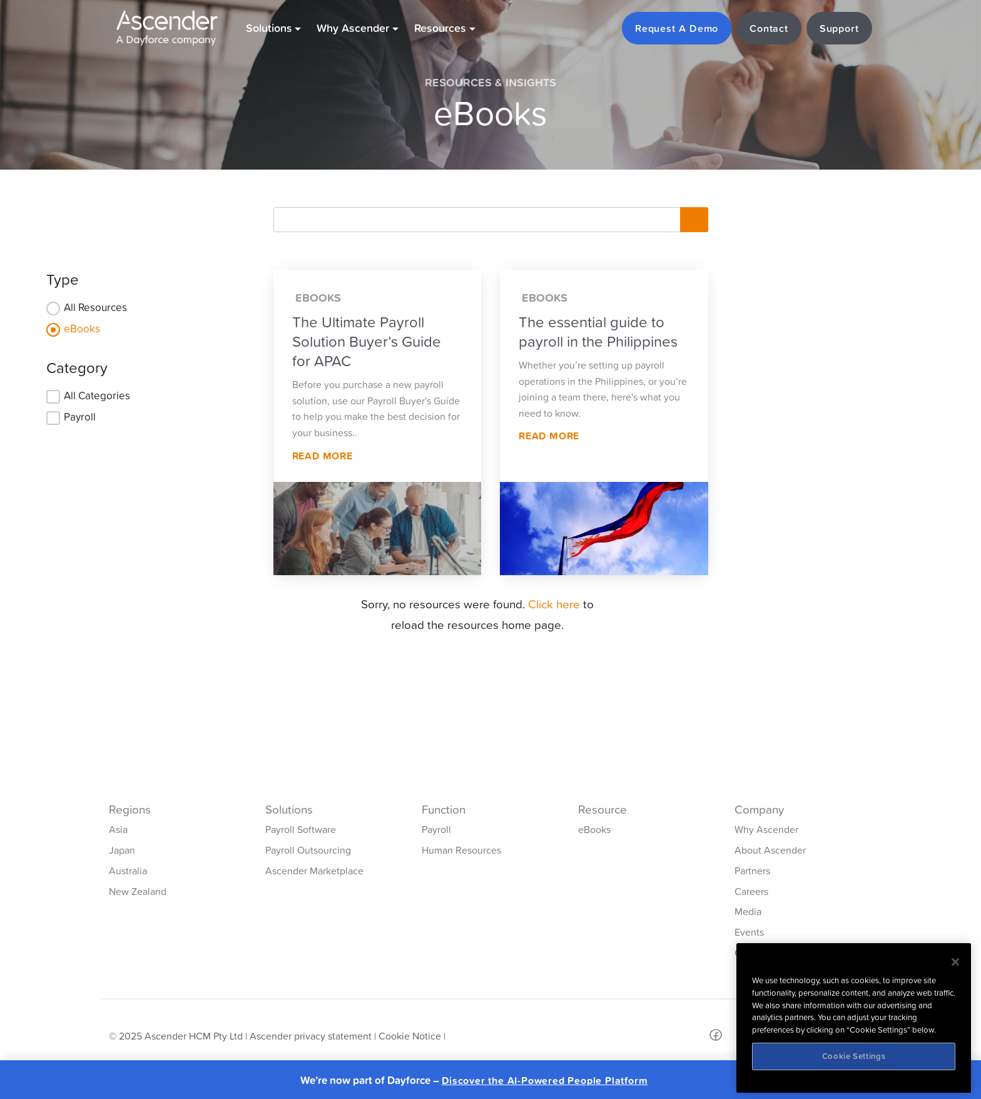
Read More (322, 455)
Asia (118, 829)
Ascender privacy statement (311, 1035)
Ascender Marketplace (314, 870)
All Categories (97, 395)
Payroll (80, 417)
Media (747, 911)
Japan (122, 849)
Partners (752, 870)
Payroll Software (300, 829)
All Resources (95, 307)
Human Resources (461, 849)
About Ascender (770, 849)
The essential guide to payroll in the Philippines (598, 331)
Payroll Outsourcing (308, 849)
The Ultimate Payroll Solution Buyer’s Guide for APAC (366, 341)
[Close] (955, 962)
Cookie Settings (854, 1056)
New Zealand (137, 891)
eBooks (82, 328)
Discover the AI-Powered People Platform (545, 1080)
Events (749, 931)
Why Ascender (766, 829)
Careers (751, 891)
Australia (128, 870)
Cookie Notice (410, 1035)
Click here (554, 604)
